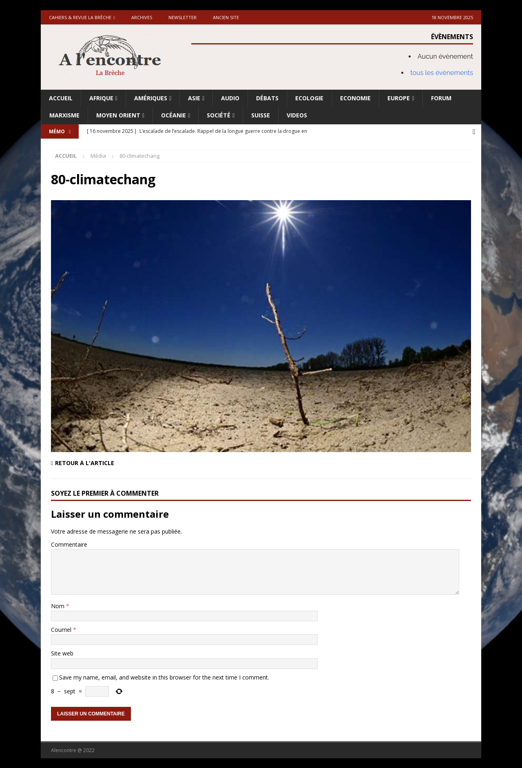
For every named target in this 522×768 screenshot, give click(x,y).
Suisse (260, 115)
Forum (441, 98)
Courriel (62, 629)
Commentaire (69, 543)
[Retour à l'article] (153, 462)
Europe (398, 98)
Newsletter (182, 17)
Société (218, 115)
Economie (355, 98)
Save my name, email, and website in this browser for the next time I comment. (164, 676)
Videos (297, 115)
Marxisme (64, 115)
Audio (230, 98)
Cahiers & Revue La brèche (80, 17)
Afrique (101, 98)
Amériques (150, 98)
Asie (194, 98)
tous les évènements (441, 73)
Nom (58, 605)
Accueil (61, 98)
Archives (141, 17)
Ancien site (226, 17)
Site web (62, 653)
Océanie (173, 115)
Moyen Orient (118, 115)
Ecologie (309, 98)
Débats (267, 98)
